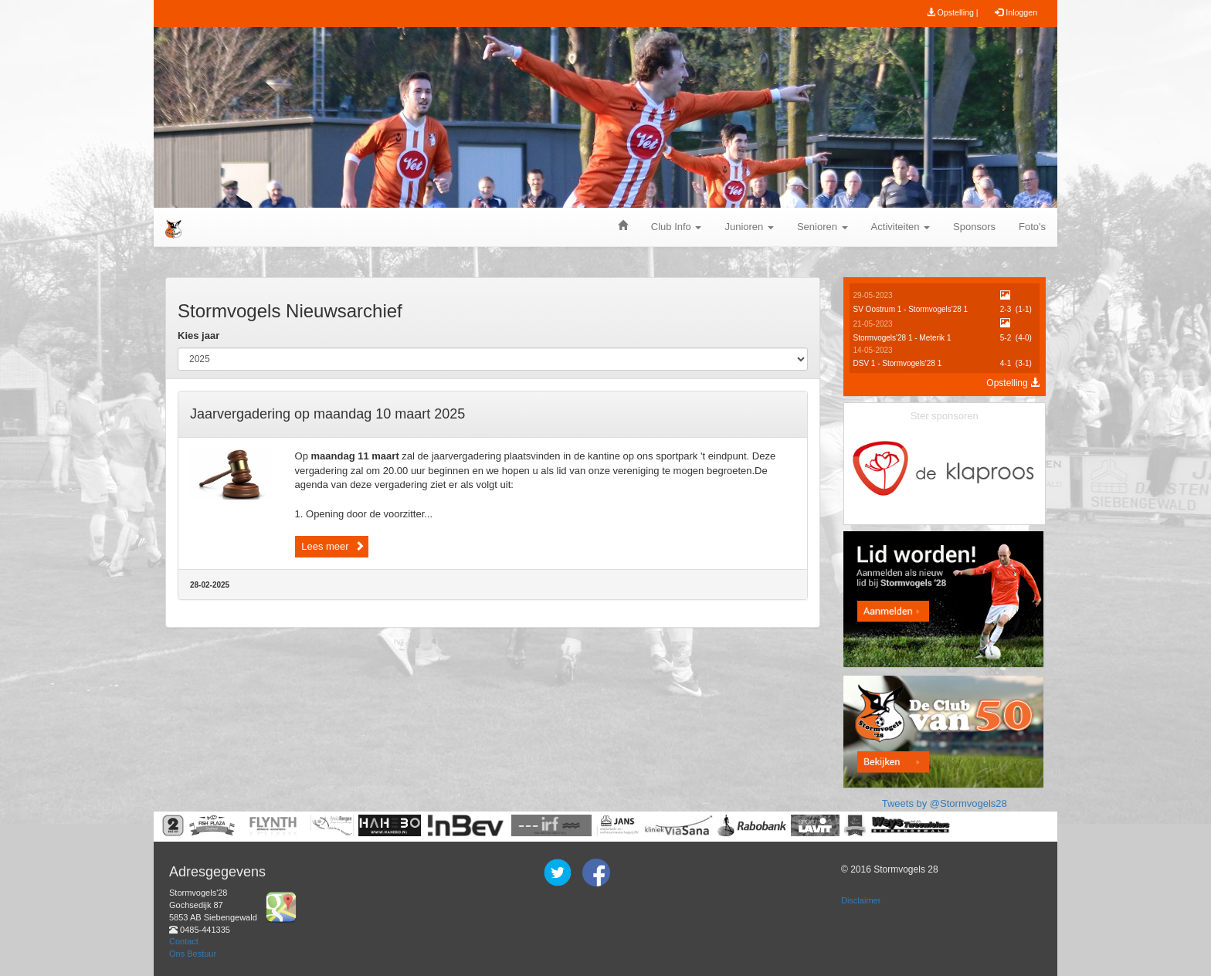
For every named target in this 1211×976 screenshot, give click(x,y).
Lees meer (332, 546)
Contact (183, 941)
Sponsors (974, 226)
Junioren (748, 226)
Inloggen (1016, 12)
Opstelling (1013, 383)
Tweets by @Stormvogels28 (944, 803)
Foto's (1032, 226)
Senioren (822, 226)
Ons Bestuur (192, 953)
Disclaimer (860, 900)
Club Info (676, 226)
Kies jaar (198, 335)
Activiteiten (900, 226)
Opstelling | (953, 12)
